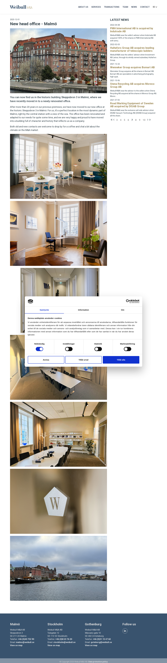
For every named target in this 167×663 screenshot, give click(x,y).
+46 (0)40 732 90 (26, 637)
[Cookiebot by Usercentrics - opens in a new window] (128, 301)
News (133, 7)
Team (124, 7)
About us (82, 7)
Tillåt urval (83, 360)
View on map (16, 643)
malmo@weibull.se (25, 640)
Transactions (111, 7)
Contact (144, 7)
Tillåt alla (121, 360)
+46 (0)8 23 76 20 (63, 637)
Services (95, 7)
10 (143, 120)
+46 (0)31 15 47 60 (102, 637)
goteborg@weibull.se (101, 640)
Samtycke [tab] (44, 310)
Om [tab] (122, 310)
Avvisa (46, 360)
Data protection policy (98, 659)
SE (154, 7)
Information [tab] (83, 310)
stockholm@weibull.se (64, 640)
